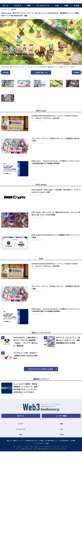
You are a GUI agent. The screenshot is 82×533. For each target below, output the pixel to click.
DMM (41, 258)
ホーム (5, 5)
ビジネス (17, 5)
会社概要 (72, 440)
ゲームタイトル (43, 5)
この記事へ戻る (41, 72)
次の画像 (76, 72)
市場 (66, 5)
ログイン (20, 415)
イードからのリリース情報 (42, 443)
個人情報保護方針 (64, 440)
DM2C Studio (41, 184)
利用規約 (41, 440)
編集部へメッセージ (18, 440)
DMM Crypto (41, 110)
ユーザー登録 (61, 415)
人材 (57, 5)
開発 (29, 5)
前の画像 (5, 72)
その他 (76, 5)
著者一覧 (9, 440)
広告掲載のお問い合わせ (31, 440)
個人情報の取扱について (51, 440)
